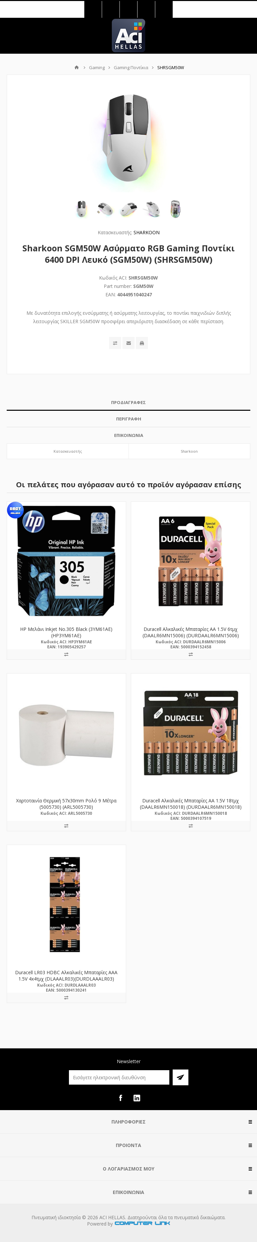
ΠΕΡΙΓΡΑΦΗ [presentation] (128, 419)
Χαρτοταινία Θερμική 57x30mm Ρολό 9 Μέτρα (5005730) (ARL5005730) (66, 803)
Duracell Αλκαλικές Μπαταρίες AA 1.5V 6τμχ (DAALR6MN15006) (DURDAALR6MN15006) (191, 632)
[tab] (128, 402)
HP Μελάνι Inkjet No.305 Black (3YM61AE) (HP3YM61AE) (66, 632)
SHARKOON (147, 232)
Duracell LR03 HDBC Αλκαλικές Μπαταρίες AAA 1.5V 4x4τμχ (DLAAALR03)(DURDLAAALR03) (66, 975)
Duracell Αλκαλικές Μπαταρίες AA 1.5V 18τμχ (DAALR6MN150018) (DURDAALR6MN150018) (191, 803)
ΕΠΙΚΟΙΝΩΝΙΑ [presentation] (128, 435)
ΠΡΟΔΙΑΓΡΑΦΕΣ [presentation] (128, 402)
